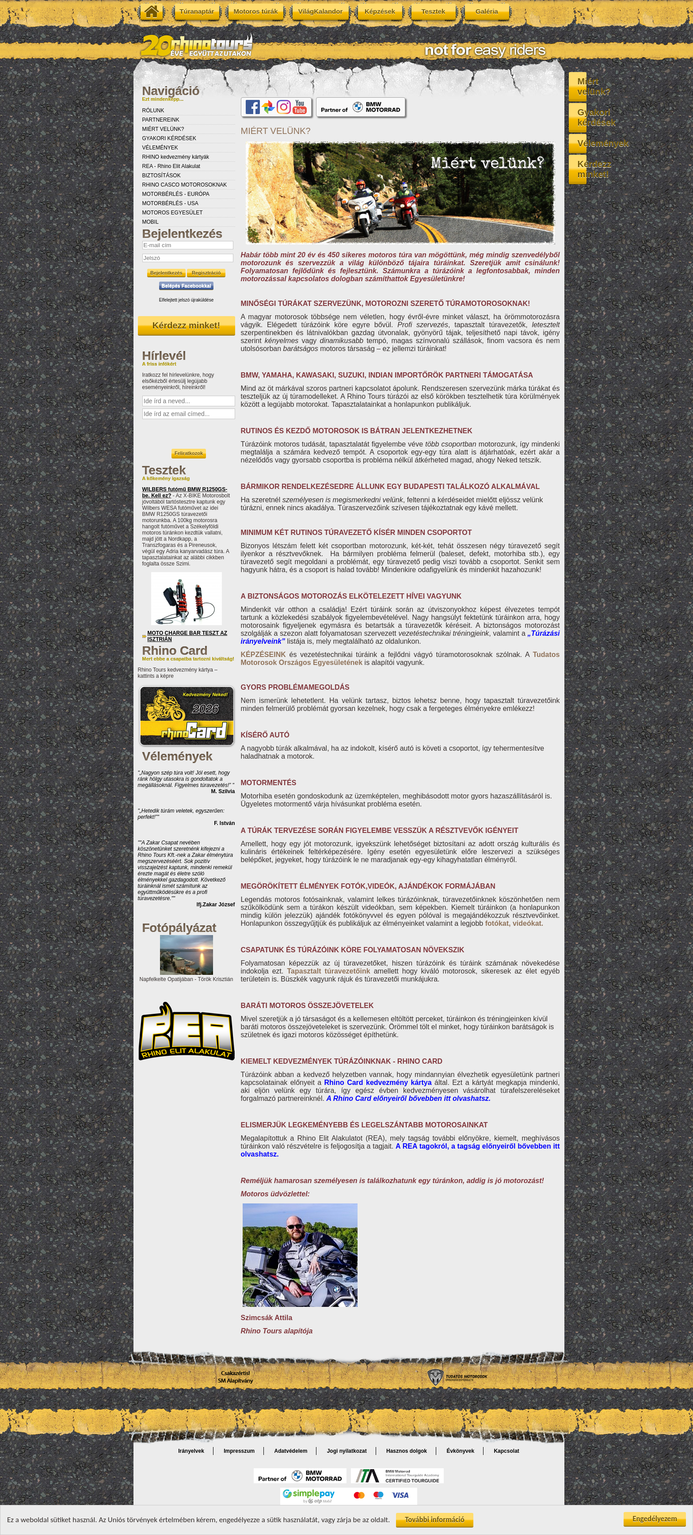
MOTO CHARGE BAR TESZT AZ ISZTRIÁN (188, 636)
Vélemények (626, 123)
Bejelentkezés (166, 272)
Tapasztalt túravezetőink (328, 971)
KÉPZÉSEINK (263, 654)
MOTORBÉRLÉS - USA (170, 203)
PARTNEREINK (160, 120)
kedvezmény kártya (377, 1082)
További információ (435, 1519)
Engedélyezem (654, 1519)
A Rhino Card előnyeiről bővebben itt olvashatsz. (408, 1098)
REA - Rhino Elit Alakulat (171, 166)
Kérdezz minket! (186, 325)
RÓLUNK (153, 110)
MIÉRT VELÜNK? (163, 129)
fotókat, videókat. (514, 923)
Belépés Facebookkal (186, 285)
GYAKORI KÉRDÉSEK (169, 138)
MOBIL (150, 222)
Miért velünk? (626, 81)
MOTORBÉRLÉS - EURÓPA (175, 194)
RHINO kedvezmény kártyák (175, 157)
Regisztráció (206, 272)
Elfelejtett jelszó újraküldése (186, 300)
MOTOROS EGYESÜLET (172, 213)
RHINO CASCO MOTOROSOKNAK (184, 185)
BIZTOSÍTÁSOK (161, 175)
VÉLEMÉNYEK (160, 148)
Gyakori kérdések (626, 102)
